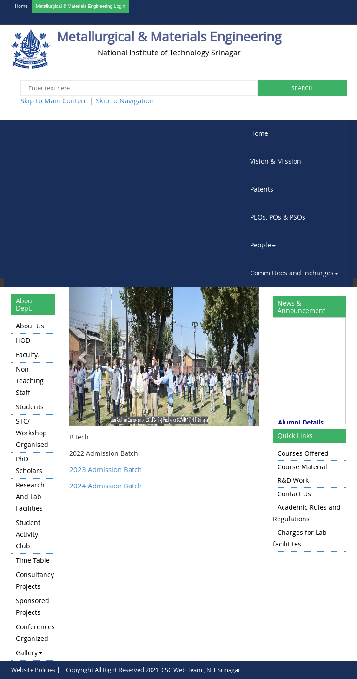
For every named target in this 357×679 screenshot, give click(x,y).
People (263, 244)
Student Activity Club (28, 534)
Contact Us (294, 493)
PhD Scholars (29, 464)
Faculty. (27, 354)
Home (21, 6)
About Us (30, 325)
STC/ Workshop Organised (32, 433)
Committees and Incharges (294, 272)
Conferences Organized (35, 632)
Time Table (33, 560)
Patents (261, 189)
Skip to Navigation (125, 100)
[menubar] (294, 203)
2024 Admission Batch (105, 485)
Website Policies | (35, 670)
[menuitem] (294, 133)
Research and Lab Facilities (30, 496)
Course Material (302, 466)
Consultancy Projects (35, 580)
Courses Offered (303, 453)
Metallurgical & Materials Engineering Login (80, 6)
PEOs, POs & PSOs (277, 217)
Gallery (29, 652)
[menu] (33, 490)
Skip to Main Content (53, 100)
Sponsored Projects (32, 606)
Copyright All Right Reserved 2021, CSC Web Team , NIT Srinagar (153, 670)
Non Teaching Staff (30, 381)
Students (30, 406)
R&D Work (293, 480)
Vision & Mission (275, 161)
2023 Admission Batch (105, 469)
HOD (23, 340)
